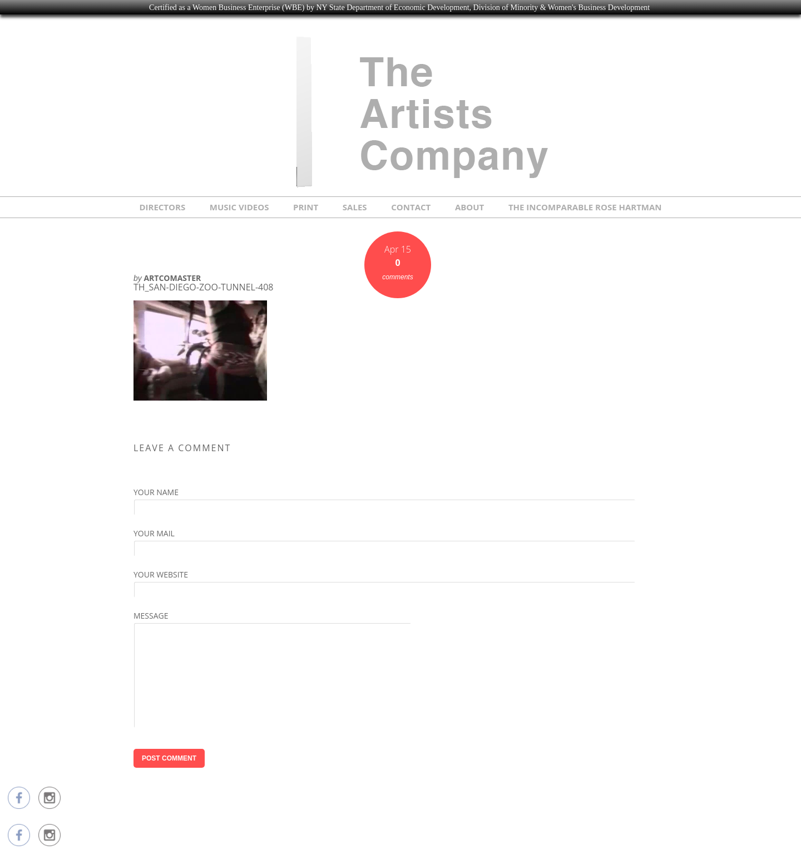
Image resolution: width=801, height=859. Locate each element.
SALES (355, 207)
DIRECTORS (162, 207)
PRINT (305, 207)
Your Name (156, 492)
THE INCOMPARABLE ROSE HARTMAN (585, 207)
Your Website (161, 574)
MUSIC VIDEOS (239, 207)
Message (151, 615)
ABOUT (469, 207)
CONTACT (411, 207)
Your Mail (154, 533)
